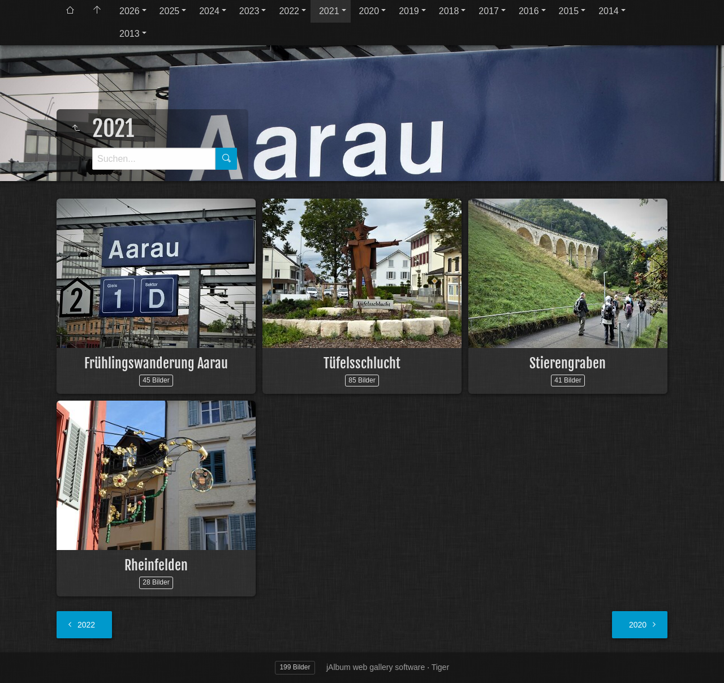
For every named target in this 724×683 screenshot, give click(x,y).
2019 (409, 11)
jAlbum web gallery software (375, 667)
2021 (329, 11)
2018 (449, 11)
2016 (529, 11)
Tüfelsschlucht (362, 363)
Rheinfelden (156, 565)
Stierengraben (567, 363)
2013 (129, 33)
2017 (489, 11)
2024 (209, 11)
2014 (608, 11)
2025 (170, 11)
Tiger (440, 667)
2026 (129, 11)
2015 (569, 11)
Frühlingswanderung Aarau (156, 363)
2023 (249, 11)
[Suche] (154, 159)
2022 (289, 11)
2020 (369, 11)
